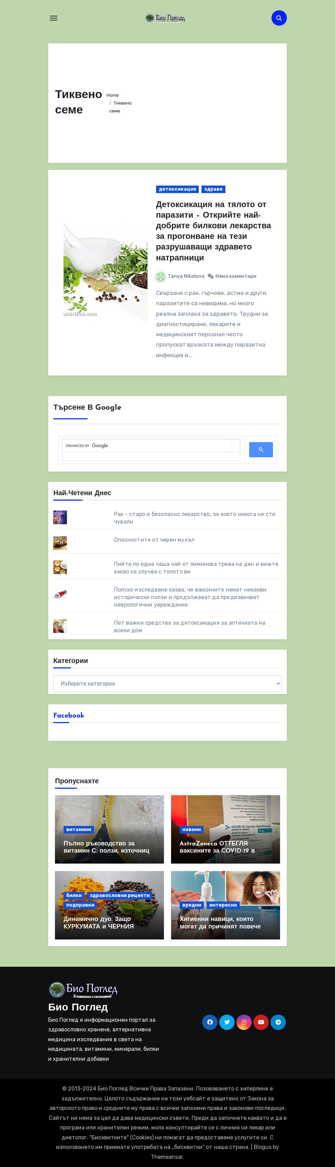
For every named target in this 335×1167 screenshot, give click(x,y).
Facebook (68, 716)
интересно (223, 905)
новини (191, 829)
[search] (146, 445)
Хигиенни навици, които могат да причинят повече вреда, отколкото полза (220, 926)
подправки (80, 905)
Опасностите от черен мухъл (154, 540)
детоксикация (177, 189)
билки (74, 895)
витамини (78, 829)
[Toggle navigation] (53, 18)
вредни (191, 905)
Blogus (262, 1147)
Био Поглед (78, 1008)
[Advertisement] (209, 101)
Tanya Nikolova (180, 276)
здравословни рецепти (120, 895)
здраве (213, 189)
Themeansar (167, 1157)
